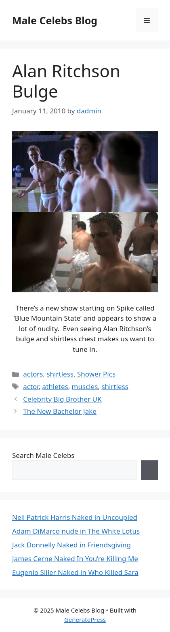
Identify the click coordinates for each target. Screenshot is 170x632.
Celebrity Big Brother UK (62, 399)
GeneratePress (85, 619)
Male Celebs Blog (54, 20)
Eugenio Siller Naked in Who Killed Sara (75, 572)
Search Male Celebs (43, 455)
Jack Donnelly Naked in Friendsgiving (71, 544)
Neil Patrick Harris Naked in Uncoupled (74, 517)
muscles (85, 386)
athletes (55, 386)
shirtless (59, 374)
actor (30, 386)
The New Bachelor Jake (60, 411)
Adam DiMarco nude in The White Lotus (76, 531)
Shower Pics (96, 374)
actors (33, 374)
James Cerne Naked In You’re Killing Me (75, 558)
